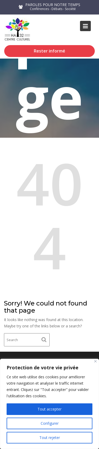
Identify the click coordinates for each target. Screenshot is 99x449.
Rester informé (49, 51)
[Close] (95, 361)
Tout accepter (49, 409)
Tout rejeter (49, 437)
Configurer (50, 423)
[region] (49, 404)
